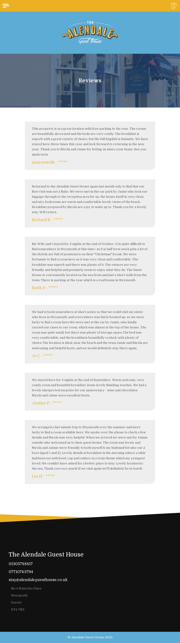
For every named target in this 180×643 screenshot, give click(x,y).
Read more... (36, 496)
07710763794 (21, 572)
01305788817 (21, 564)
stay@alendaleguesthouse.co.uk (38, 580)
